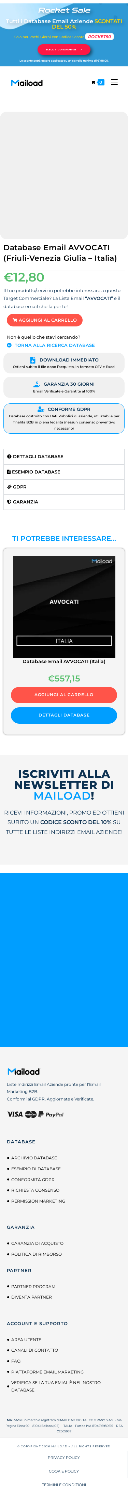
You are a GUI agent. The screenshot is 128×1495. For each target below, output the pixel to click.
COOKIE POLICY (64, 1471)
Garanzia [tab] (22, 501)
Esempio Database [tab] (33, 472)
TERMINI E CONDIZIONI (64, 1484)
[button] (45, 320)
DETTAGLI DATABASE (64, 715)
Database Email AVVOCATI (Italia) (64, 661)
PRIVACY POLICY (64, 1457)
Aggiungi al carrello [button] (64, 694)
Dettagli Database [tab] (35, 456)
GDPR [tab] (17, 486)
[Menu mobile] (112, 82)
